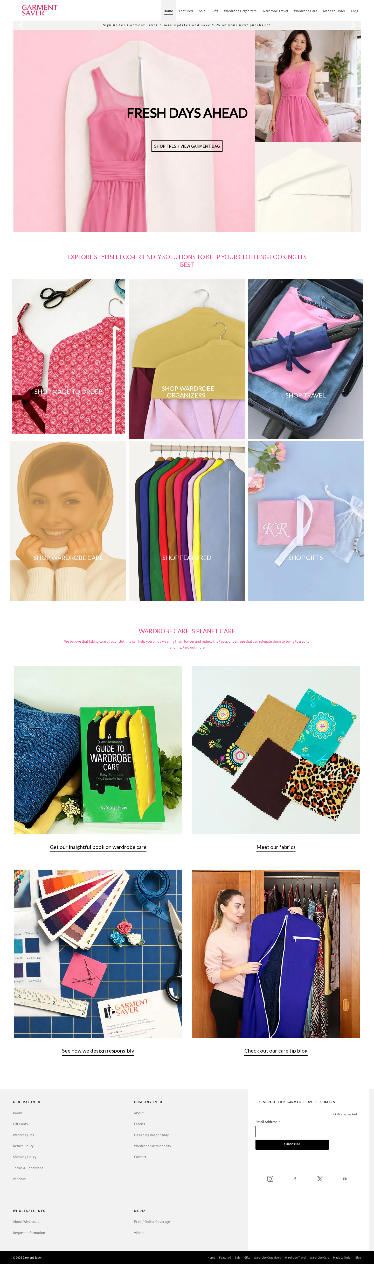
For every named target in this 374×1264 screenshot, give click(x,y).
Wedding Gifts (23, 1135)
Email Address (267, 1122)
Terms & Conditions (28, 1168)
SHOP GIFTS (305, 557)
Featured (225, 1257)
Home (211, 1257)
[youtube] (344, 1178)
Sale (237, 1257)
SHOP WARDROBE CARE (68, 557)
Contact (140, 1156)
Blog (358, 1257)
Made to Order (342, 1257)
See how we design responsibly (98, 1050)
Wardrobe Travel (295, 1257)
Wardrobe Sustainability (152, 1146)
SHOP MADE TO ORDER (68, 391)
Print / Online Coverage (152, 1221)
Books (18, 1113)
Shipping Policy (25, 1156)
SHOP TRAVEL (306, 395)
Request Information (29, 1232)
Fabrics (139, 1123)
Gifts (247, 1257)
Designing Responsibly (151, 1135)
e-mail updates (175, 25)
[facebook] (295, 1178)
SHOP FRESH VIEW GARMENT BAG (187, 146)
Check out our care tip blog (276, 1050)
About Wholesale (26, 1221)
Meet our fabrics (276, 847)
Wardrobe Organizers (267, 1257)
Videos (139, 1232)
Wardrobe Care (319, 1257)
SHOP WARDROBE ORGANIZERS (188, 392)
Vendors (19, 1178)
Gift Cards (20, 1123)
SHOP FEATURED (186, 557)
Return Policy (23, 1146)
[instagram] (270, 1178)
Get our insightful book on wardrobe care (98, 847)
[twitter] (320, 1178)
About (139, 1113)
